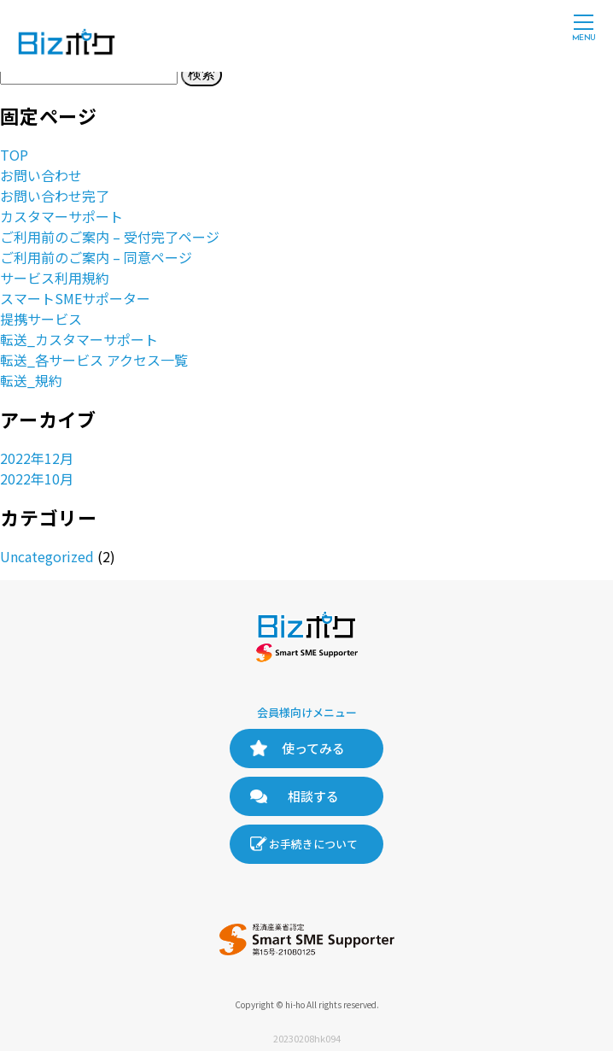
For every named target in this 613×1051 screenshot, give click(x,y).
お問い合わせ (41, 175)
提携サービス (41, 318)
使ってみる (313, 748)
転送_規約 (31, 380)
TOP (14, 154)
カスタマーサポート (61, 216)
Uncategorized (47, 556)
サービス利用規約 (54, 277)
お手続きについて (313, 844)
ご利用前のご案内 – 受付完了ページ (109, 236)
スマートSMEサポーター (75, 298)
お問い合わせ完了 (54, 195)
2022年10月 (36, 478)
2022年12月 (36, 458)
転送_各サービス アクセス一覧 (94, 359)
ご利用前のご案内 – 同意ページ (96, 257)
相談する (313, 796)
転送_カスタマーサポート (79, 339)
